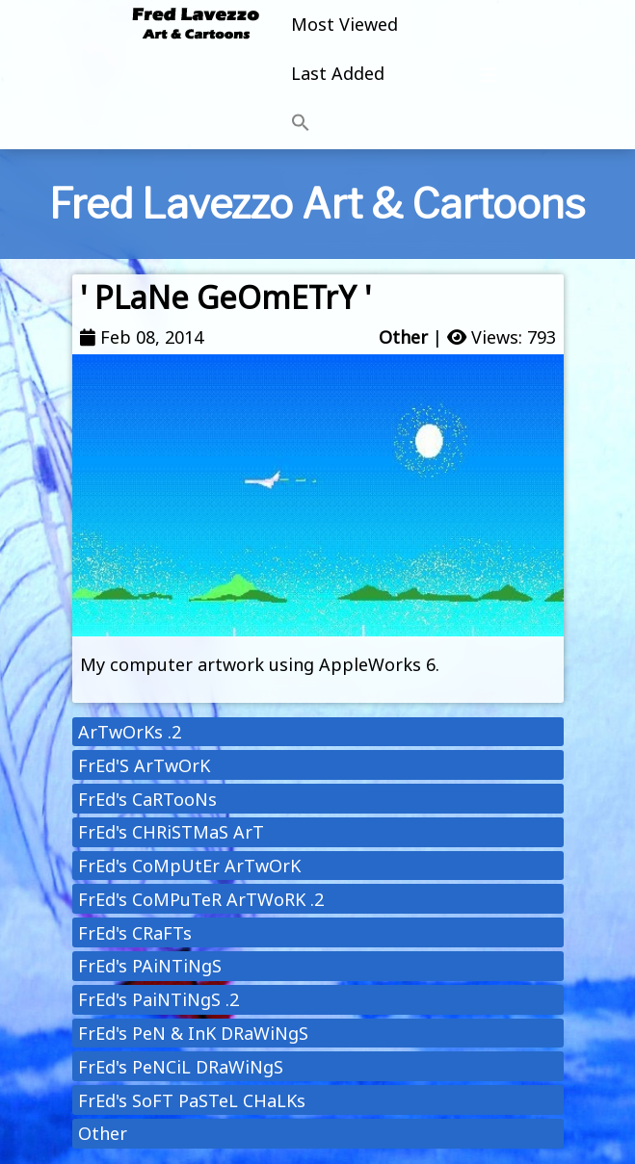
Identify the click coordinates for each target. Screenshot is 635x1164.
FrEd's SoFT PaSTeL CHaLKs (191, 1100)
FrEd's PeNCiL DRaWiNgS (180, 1066)
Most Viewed (344, 24)
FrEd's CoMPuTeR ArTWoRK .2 (201, 899)
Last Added (337, 73)
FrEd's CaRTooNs (147, 799)
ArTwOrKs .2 (129, 731)
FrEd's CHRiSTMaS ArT (171, 831)
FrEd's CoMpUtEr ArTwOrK (189, 865)
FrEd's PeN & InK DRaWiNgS (193, 1033)
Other (403, 337)
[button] (344, 123)
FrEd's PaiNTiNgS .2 (158, 999)
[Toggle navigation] (489, 75)
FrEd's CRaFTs (135, 932)
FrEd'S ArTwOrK (144, 765)
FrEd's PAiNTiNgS (150, 965)
